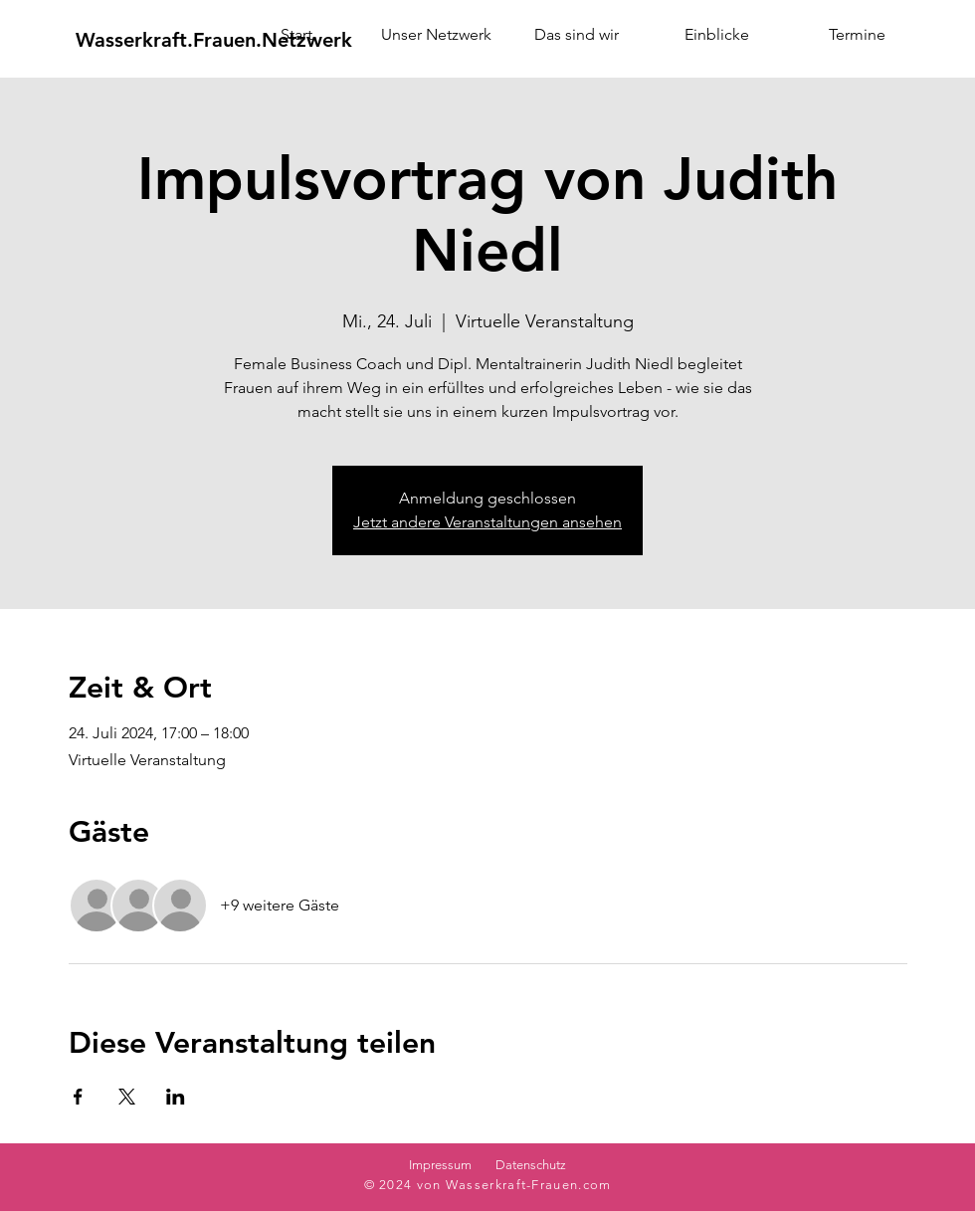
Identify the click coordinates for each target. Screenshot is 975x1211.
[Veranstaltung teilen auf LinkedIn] (175, 1097)
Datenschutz (530, 1164)
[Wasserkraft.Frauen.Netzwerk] (214, 40)
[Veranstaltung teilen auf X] (126, 1097)
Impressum (440, 1164)
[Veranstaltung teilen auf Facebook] (78, 1097)
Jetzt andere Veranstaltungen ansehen (487, 521)
